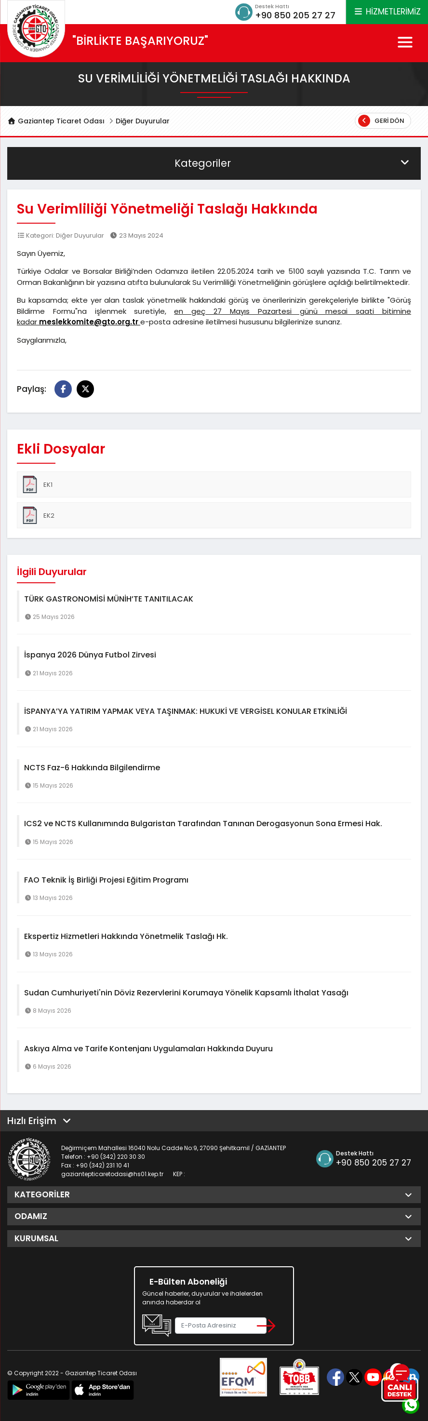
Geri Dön (381, 121)
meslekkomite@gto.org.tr (89, 322)
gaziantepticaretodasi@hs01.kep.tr (112, 1174)
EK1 (37, 484)
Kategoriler (292, 163)
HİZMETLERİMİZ (387, 11)
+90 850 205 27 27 (295, 15)
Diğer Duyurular (143, 121)
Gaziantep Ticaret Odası (56, 121)
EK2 (37, 515)
